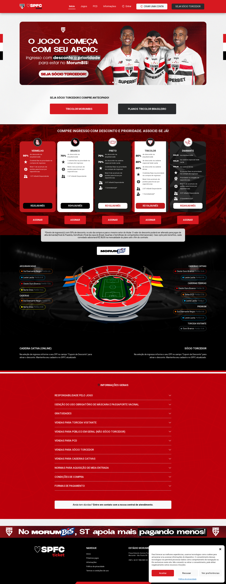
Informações (109, 6)
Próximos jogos (92, 558)
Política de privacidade (187, 579)
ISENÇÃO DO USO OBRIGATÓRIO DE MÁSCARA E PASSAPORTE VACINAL (97, 404)
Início (72, 6)
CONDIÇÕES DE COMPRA (69, 476)
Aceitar (163, 573)
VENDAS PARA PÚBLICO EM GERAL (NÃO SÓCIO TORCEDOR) (90, 431)
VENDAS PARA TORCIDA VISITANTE (76, 422)
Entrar (126, 6)
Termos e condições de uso (97, 571)
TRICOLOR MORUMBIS (79, 108)
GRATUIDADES (63, 413)
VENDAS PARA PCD (66, 440)
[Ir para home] (31, 6)
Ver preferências (210, 573)
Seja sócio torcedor (187, 6)
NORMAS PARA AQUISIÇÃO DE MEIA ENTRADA (82, 467)
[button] (220, 548)
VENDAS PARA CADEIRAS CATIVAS (75, 458)
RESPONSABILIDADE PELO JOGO (74, 395)
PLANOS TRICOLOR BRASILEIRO (147, 108)
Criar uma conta (152, 6)
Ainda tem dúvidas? (113, 504)
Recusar (186, 573)
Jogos (84, 6)
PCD (95, 6)
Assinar (38, 220)
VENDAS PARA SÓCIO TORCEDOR (74, 449)
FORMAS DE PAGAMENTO (70, 485)
